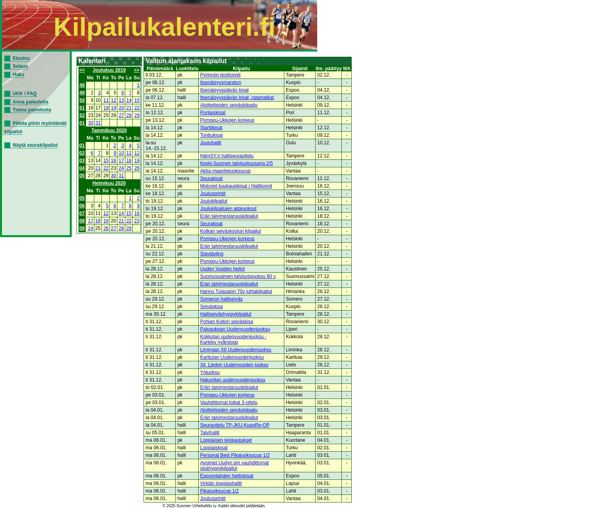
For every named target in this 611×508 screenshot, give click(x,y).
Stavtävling (212, 254)
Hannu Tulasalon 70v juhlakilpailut (236, 291)
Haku (18, 74)
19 (113, 108)
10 (121, 153)
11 (106, 100)
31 (98, 123)
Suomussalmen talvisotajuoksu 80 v (238, 276)
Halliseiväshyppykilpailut (225, 314)
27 (121, 115)
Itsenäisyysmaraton (220, 82)
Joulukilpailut (214, 201)
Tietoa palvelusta (32, 110)
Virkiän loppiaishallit (221, 483)
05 (81, 175)
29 (137, 115)
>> (137, 70)
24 (121, 168)
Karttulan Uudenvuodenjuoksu (232, 357)
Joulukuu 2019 (109, 70)
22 (137, 108)
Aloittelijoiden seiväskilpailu (229, 105)
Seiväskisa (211, 306)
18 (106, 108)
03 (81, 160)
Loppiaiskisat (214, 447)
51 (81, 108)
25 (128, 168)
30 (90, 123)
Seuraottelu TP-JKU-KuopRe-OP (235, 425)
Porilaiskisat (213, 112)
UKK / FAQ (25, 93)
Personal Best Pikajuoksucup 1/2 (235, 455)
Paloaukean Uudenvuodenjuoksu (235, 329)
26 (137, 168)
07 (81, 213)
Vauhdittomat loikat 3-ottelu (229, 402)
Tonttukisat (211, 135)
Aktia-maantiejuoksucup (225, 171)
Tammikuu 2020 (109, 130)
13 (121, 100)
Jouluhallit (210, 143)
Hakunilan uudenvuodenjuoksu (232, 380)
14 (129, 100)
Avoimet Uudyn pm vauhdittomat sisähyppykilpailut (234, 465)
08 (81, 221)
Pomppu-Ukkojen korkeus (227, 120)
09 (81, 228)
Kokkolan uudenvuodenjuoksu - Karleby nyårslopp (233, 339)
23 (137, 221)
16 (113, 160)
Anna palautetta (30, 102)
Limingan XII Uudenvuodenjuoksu (235, 350)
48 (81, 85)
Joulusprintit (213, 193)
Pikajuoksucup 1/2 (219, 491)
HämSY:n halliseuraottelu (227, 156)
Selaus (20, 66)
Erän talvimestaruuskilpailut (229, 216)
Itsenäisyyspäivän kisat (224, 90)
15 (137, 100)
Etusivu (21, 58)
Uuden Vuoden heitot (222, 269)
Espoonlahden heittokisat (226, 476)
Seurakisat (211, 178)
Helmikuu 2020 (109, 183)
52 (81, 115)
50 (81, 100)
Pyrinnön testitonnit (220, 75)
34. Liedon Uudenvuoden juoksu (234, 365)
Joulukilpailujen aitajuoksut (228, 208)
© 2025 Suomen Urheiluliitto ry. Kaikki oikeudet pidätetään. (214, 506)
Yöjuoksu (210, 372)
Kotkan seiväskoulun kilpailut (230, 231)
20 (121, 108)
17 (121, 160)
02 (81, 153)
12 (113, 100)
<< (82, 70)
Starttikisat (211, 127)
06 (81, 206)
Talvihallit (210, 432)
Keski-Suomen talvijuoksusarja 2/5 (236, 163)
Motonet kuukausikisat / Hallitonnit (236, 186)
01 (81, 123)
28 (129, 115)
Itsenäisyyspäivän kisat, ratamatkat (237, 97)
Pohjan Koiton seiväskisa (226, 321)
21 (129, 108)
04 (81, 168)
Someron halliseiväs (221, 299)
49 (81, 93)
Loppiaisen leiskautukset (226, 440)
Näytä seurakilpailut (35, 145)
